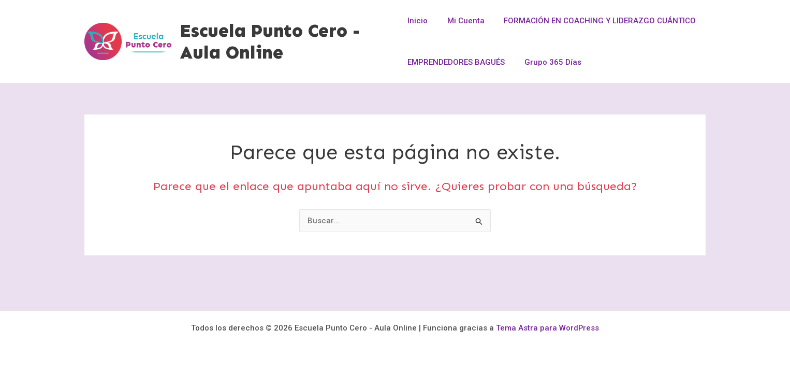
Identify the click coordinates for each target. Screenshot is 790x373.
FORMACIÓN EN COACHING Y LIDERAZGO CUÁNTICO (592, 20)
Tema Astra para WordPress (547, 328)
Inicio (417, 20)
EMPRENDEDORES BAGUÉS (456, 62)
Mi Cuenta (461, 20)
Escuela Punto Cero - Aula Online (270, 41)
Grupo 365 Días (548, 62)
